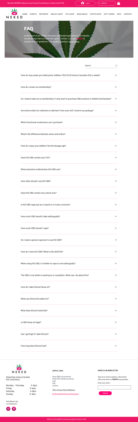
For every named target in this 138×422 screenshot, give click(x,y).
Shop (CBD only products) (61, 377)
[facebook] (14, 409)
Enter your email (104, 383)
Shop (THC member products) (63, 379)
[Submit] (105, 393)
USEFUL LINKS (57, 371)
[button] (118, 3)
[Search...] (106, 3)
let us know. (74, 41)
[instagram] (8, 409)
